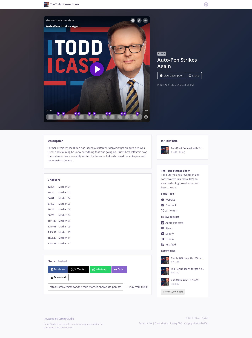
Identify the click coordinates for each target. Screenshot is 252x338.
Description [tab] (55, 141)
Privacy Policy (161, 323)
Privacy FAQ (176, 323)
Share (193, 75)
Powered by (59, 318)
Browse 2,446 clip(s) (173, 291)
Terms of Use (145, 323)
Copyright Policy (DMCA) (196, 323)
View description (171, 75)
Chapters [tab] (54, 180)
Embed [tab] (62, 261)
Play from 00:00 (137, 287)
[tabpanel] (97, 154)
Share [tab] (51, 261)
